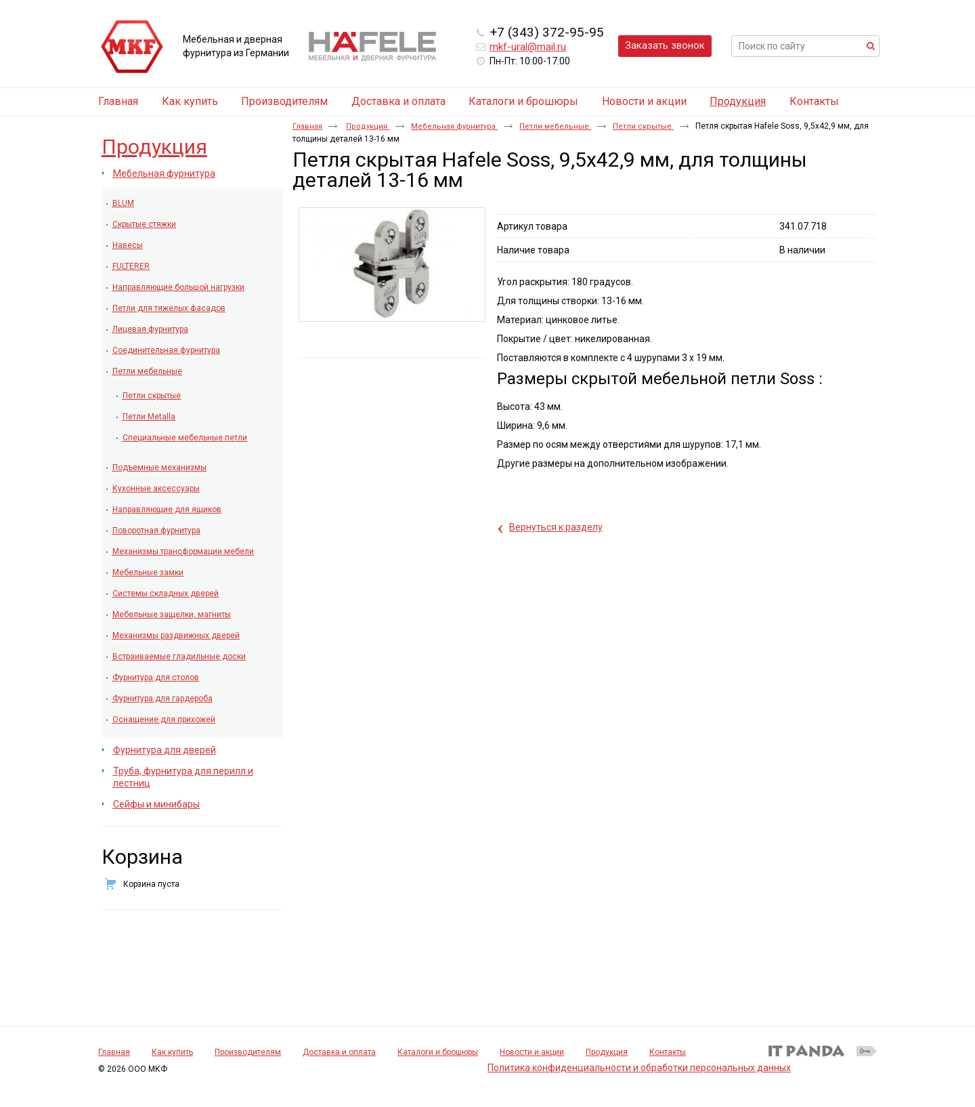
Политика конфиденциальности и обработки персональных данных (639, 1067)
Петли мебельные (555, 126)
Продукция (738, 101)
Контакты (667, 1052)
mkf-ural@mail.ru (528, 47)
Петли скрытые (643, 126)
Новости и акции (532, 1052)
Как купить (172, 1052)
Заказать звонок (665, 45)
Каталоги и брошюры (437, 1052)
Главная (307, 126)
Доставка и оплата (339, 1052)
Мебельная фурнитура (454, 126)
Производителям (248, 1052)
